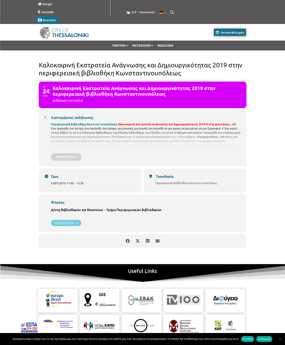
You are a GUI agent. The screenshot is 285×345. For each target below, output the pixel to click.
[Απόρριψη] (280, 339)
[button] (172, 12)
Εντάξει (247, 338)
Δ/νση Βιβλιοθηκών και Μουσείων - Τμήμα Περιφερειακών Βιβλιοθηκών (106, 210)
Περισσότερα (66, 222)
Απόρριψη (264, 338)
